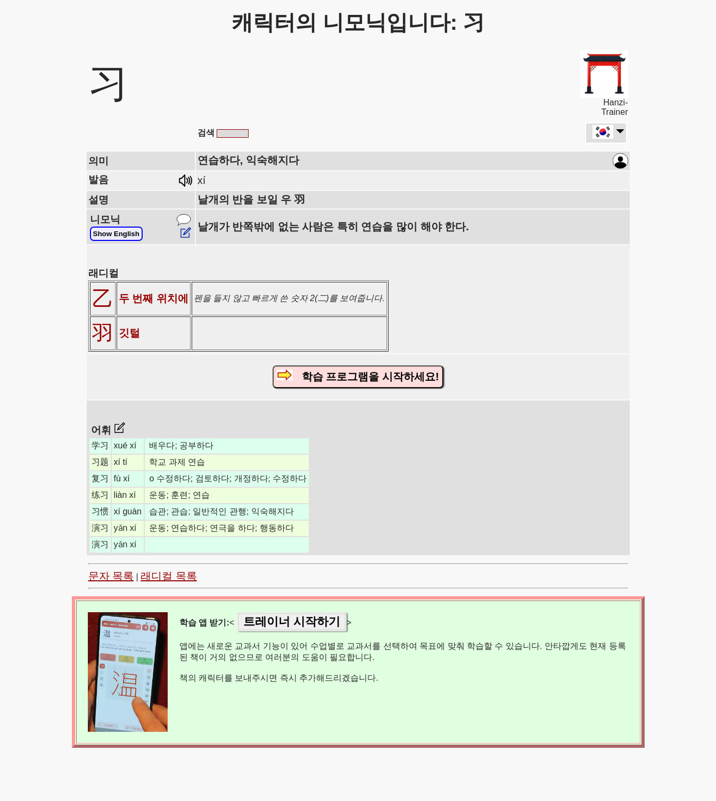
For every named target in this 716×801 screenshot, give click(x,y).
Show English (116, 234)
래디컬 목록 (169, 576)
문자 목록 (111, 576)
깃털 (129, 333)
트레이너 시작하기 (291, 621)
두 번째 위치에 (153, 298)
